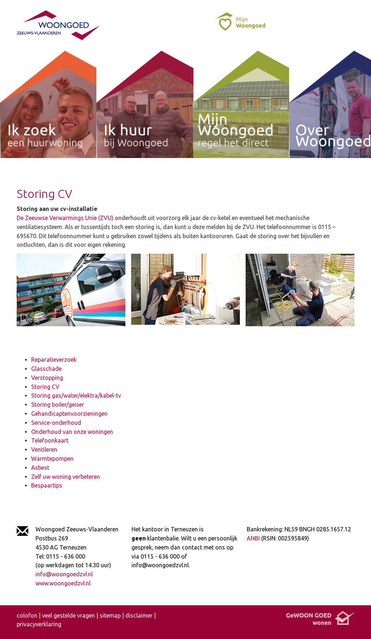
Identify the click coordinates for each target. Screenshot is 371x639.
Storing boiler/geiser (57, 404)
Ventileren (44, 449)
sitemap (110, 615)
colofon (27, 615)
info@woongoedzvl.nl (64, 574)
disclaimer (139, 615)
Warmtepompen (52, 458)
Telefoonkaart (49, 440)
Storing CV (45, 386)
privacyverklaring (39, 624)
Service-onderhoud (56, 422)
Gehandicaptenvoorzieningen (69, 413)
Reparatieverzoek (53, 359)
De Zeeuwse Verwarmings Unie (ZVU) (65, 218)
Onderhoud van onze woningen (72, 431)
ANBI (253, 538)
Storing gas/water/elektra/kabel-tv (76, 395)
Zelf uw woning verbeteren (65, 476)
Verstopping (47, 377)
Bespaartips (46, 485)
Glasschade (46, 368)
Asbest (40, 467)
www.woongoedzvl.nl (63, 583)
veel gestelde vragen (68, 615)
